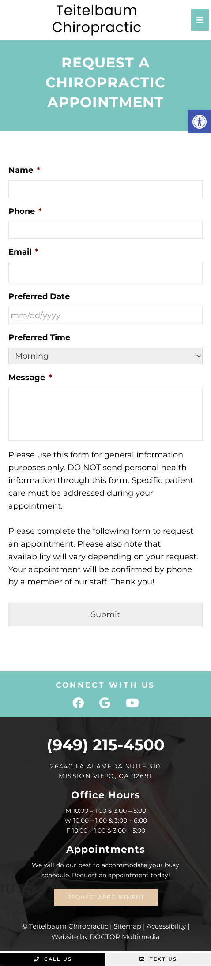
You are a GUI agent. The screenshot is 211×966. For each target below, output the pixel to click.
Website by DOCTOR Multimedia (105, 936)
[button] (199, 121)
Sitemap (127, 926)
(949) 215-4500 (106, 744)
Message (30, 377)
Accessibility (166, 926)
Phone (25, 211)
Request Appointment (105, 897)
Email (23, 252)
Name (24, 170)
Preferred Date (39, 296)
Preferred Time (39, 337)
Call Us (53, 959)
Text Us (158, 959)
